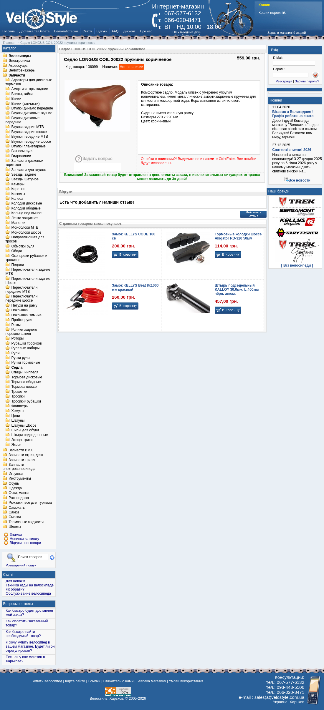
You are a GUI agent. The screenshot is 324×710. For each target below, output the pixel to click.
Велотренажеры (22, 71)
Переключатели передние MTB (21, 289)
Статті (87, 31)
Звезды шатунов (25, 179)
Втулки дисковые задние (31, 113)
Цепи (15, 416)
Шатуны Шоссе (23, 425)
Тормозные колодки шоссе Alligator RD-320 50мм (238, 236)
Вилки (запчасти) (25, 104)
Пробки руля (21, 320)
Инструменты (20, 479)
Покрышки (19, 310)
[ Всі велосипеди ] (297, 265)
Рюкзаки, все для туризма (30, 503)
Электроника (19, 61)
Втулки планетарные (28, 146)
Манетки (18, 223)
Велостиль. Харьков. (107, 698)
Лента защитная (24, 218)
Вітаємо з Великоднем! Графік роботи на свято (292, 114)
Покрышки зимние (26, 315)
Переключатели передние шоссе (21, 299)
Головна (8, 31)
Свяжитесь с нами (118, 681)
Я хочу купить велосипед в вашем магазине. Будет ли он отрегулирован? (30, 646)
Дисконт (129, 31)
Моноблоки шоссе (26, 232)
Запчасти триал (22, 460)
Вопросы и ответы (18, 604)
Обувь (14, 483)
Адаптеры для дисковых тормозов (28, 82)
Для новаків (15, 581)
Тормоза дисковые (26, 377)
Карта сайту (75, 681)
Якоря (16, 445)
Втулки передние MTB (29, 137)
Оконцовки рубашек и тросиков (26, 258)
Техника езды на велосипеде (30, 585)
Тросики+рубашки (26, 401)
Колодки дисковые (26, 204)
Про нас (146, 31)
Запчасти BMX (21, 450)
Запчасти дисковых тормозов (24, 163)
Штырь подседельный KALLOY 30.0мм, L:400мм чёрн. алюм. (237, 289)
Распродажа (19, 498)
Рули (15, 353)
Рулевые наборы (25, 348)
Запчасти (17, 75)
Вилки (16, 99)
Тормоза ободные (26, 382)
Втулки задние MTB (27, 127)
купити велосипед (47, 681)
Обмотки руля (22, 246)
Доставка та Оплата (34, 31)
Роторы (17, 339)
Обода (16, 251)
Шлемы (15, 527)
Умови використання (186, 681)
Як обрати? (15, 589)
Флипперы (19, 406)
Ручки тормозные (25, 363)
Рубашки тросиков (26, 343)
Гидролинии (21, 156)
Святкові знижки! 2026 (291, 150)
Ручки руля (20, 358)
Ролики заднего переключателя (21, 331)
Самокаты (17, 508)
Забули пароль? (307, 81)
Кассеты (18, 194)
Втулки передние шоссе (31, 141)
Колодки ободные (25, 208)
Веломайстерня (66, 31)
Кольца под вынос (26, 213)
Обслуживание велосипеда (28, 593)
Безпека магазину (151, 681)
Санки (14, 512)
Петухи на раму (24, 305)
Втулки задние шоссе (29, 132)
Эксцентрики (21, 440)
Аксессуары (18, 66)
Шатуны (17, 421)
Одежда (15, 488)
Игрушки (16, 474)
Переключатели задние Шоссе (27, 281)
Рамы (16, 325)
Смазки (15, 517)
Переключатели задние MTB (27, 272)
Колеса (17, 199)
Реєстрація (284, 81)
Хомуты (17, 411)
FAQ (115, 31)
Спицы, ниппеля (24, 372)
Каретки (17, 189)
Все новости (299, 180)
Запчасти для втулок (28, 170)
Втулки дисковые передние (22, 120)
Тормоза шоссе (24, 387)
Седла (16, 367)
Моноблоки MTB (24, 228)
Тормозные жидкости (26, 522)
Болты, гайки (21, 94)
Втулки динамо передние (32, 108)
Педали (17, 265)
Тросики (17, 397)
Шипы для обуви (25, 430)
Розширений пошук (21, 565)
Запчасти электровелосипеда (19, 467)
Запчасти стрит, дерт (26, 455)
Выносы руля (22, 151)
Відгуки (102, 31)
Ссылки (94, 681)
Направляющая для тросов (24, 239)
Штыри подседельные (29, 435)
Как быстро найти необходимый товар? (23, 634)
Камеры (17, 184)
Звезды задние (23, 174)
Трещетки (19, 392)
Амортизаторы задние (29, 89)
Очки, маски (19, 493)
